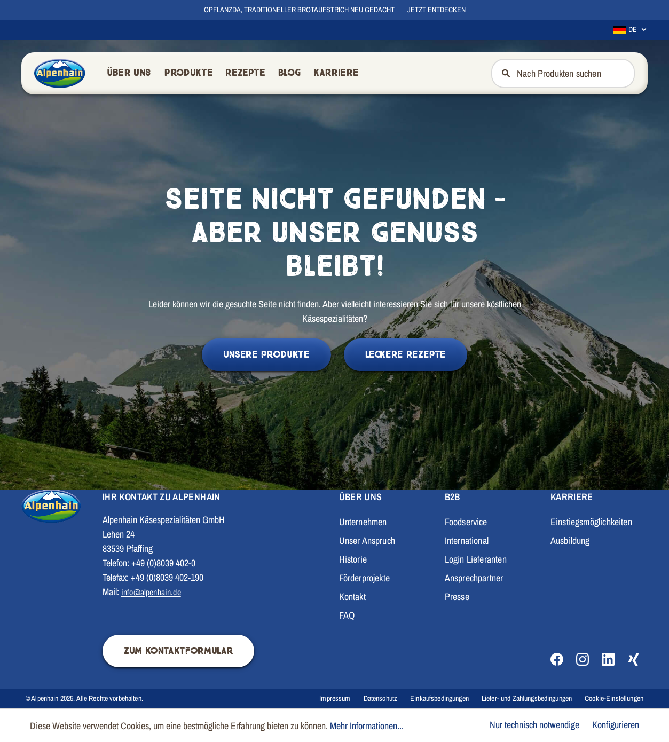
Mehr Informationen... (367, 725)
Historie (353, 559)
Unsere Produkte (266, 355)
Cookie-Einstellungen (614, 698)
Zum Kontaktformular (178, 651)
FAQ (347, 615)
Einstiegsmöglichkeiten (591, 521)
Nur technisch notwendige (534, 724)
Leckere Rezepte (405, 355)
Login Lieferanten (476, 559)
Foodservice (466, 521)
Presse (457, 596)
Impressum (334, 698)
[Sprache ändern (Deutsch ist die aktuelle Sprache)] (630, 29)
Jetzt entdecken (436, 9)
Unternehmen (363, 521)
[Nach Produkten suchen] (575, 73)
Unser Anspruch (367, 540)
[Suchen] (504, 73)
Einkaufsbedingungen (439, 698)
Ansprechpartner (474, 578)
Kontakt (352, 596)
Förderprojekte (364, 578)
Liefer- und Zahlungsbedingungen (527, 698)
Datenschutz (381, 698)
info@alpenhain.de (151, 592)
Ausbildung (570, 540)
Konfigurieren (615, 724)
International (467, 540)
